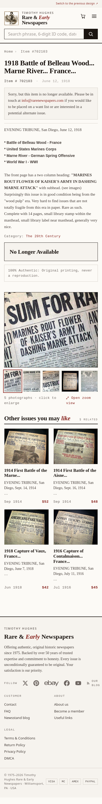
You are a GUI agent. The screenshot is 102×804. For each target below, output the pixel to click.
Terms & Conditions (19, 737)
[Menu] (94, 16)
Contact (10, 704)
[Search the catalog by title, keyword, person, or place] (44, 34)
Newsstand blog (17, 717)
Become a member (69, 711)
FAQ (7, 711)
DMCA (9, 758)
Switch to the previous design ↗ (77, 3)
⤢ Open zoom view (78, 400)
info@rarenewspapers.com (43, 100)
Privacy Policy (15, 751)
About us (61, 704)
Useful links (63, 717)
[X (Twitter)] (25, 683)
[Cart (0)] (83, 16)
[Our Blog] (94, 683)
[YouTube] (78, 683)
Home (8, 51)
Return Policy (14, 744)
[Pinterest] (36, 683)
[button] (51, 329)
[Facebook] (67, 683)
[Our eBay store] (51, 683)
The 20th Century (43, 236)
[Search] (91, 34)
